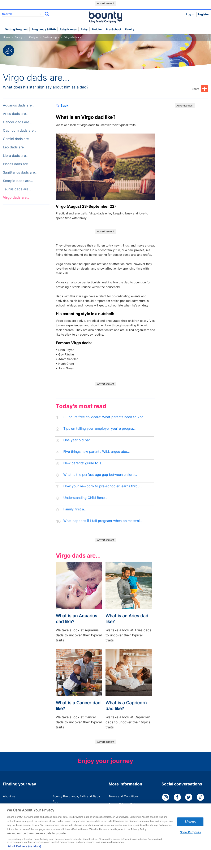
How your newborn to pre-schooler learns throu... (102, 486)
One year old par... (77, 440)
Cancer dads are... (17, 122)
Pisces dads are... (16, 164)
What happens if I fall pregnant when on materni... (102, 521)
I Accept (190, 825)
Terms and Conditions (123, 796)
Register (203, 14)
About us (9, 796)
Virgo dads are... (16, 198)
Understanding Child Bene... (85, 498)
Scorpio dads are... (18, 181)
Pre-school (113, 29)
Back (62, 105)
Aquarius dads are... (18, 105)
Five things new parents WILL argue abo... (96, 452)
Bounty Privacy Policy (123, 804)
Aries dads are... (15, 114)
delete (40, 14)
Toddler (97, 29)
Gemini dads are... (17, 139)
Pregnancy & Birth (44, 29)
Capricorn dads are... (19, 130)
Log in (190, 14)
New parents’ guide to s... (83, 463)
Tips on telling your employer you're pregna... (99, 429)
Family (129, 29)
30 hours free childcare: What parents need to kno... (104, 417)
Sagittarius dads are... (20, 172)
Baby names (68, 29)
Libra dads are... (15, 156)
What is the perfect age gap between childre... (100, 475)
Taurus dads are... (17, 189)
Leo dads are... (14, 147)
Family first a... (74, 509)
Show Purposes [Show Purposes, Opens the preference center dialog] (190, 835)
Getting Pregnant (16, 29)
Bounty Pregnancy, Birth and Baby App (76, 798)
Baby (84, 29)
